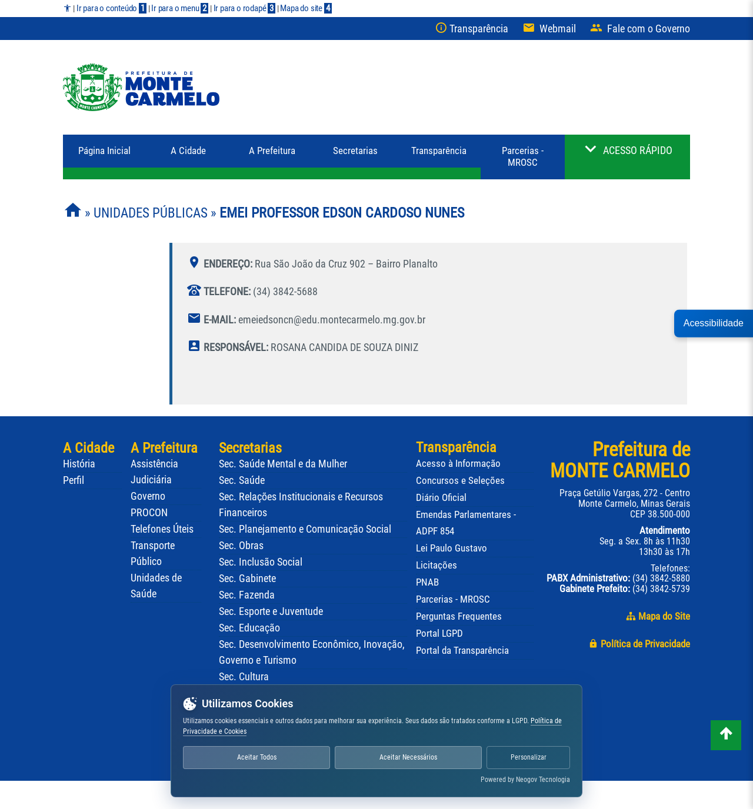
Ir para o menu (179, 8)
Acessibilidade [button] (714, 323)
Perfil (73, 480)
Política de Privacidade (639, 644)
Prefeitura (272, 150)
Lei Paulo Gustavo (451, 548)
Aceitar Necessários (408, 757)
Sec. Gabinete (247, 578)
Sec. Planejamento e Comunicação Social (305, 529)
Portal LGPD (439, 633)
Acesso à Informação (458, 463)
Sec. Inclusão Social (260, 562)
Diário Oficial (441, 497)
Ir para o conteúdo (111, 8)
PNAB (427, 582)
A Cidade (188, 150)
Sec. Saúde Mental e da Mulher (283, 464)
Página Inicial (104, 150)
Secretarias (355, 150)
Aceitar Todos (256, 757)
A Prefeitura (164, 447)
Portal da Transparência (462, 650)
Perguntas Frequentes (459, 616)
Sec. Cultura (244, 677)
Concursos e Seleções (460, 480)
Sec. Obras (241, 545)
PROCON (149, 513)
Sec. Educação (249, 628)
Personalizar (529, 757)
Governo (148, 496)
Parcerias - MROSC (523, 156)
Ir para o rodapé (244, 8)
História (79, 464)
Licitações (436, 565)
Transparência (439, 150)
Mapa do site (305, 8)
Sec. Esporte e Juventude (271, 611)
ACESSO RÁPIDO (637, 150)
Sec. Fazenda (247, 595)
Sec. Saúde (242, 480)
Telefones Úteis (162, 529)
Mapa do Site (658, 616)
